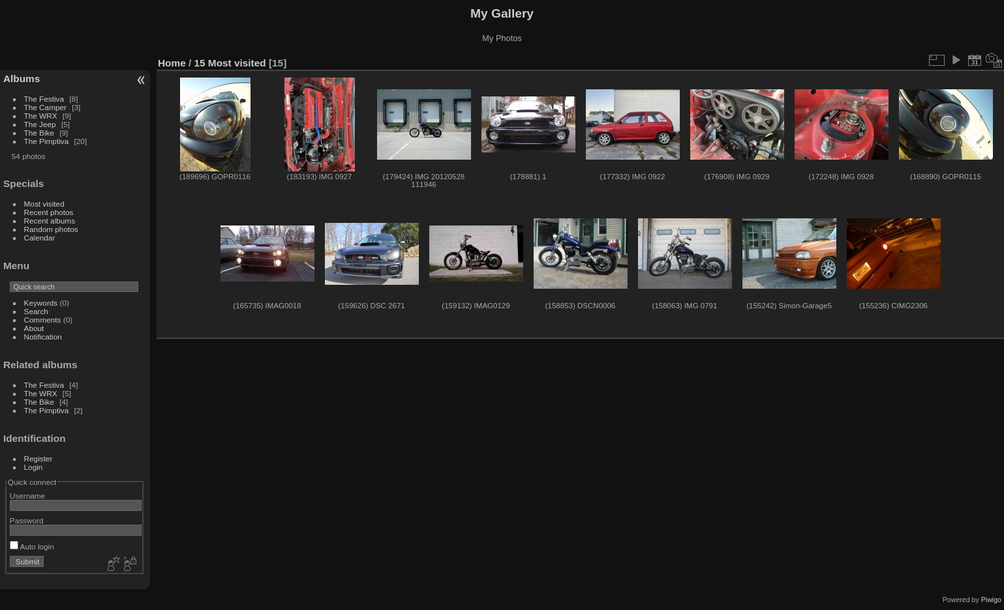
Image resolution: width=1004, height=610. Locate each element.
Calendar (39, 237)
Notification (43, 336)
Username (27, 495)
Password (27, 520)
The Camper (45, 107)
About (34, 328)
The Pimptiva (46, 141)
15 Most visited (230, 62)
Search (36, 311)
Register (38, 458)
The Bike (39, 132)
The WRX (40, 115)
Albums (21, 78)
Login (33, 467)
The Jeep (40, 124)
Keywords (41, 302)
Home (172, 62)
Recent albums (49, 220)
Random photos (51, 229)
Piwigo (991, 599)
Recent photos (49, 212)
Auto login (32, 546)
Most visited (44, 203)
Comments (42, 319)
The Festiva (44, 98)
